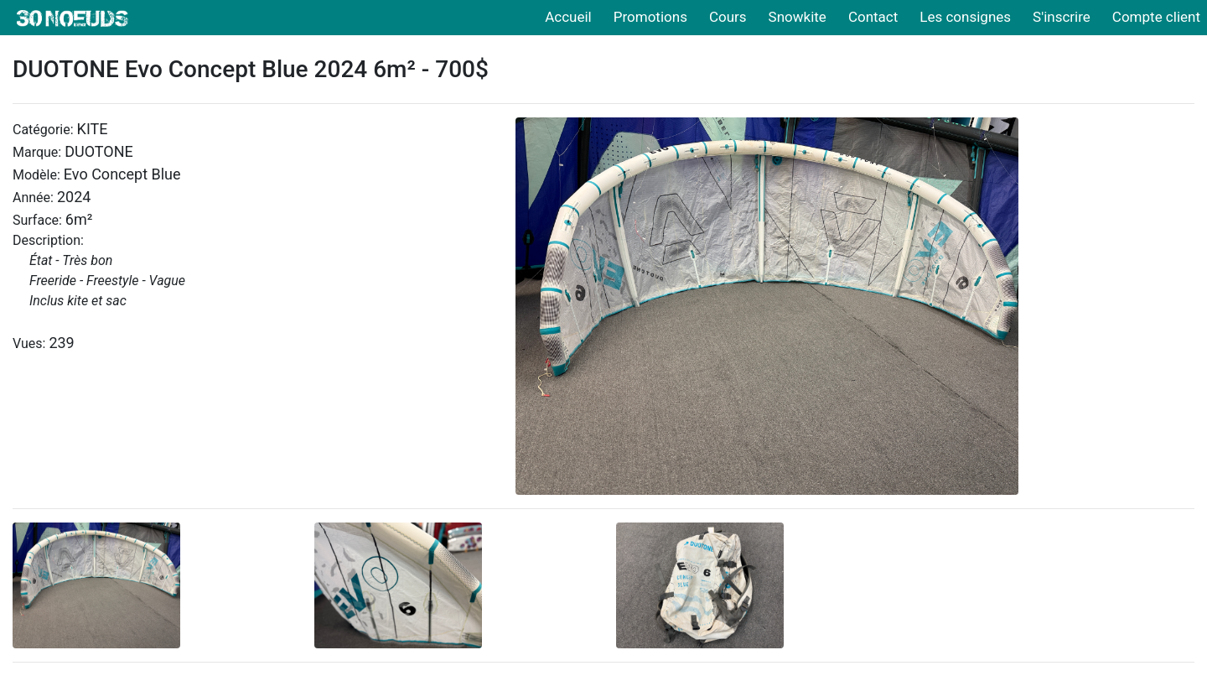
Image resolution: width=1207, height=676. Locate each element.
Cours (728, 16)
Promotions (650, 16)
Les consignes (965, 16)
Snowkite (797, 16)
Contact (873, 16)
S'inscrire (1061, 16)
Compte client (1156, 16)
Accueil (568, 16)
